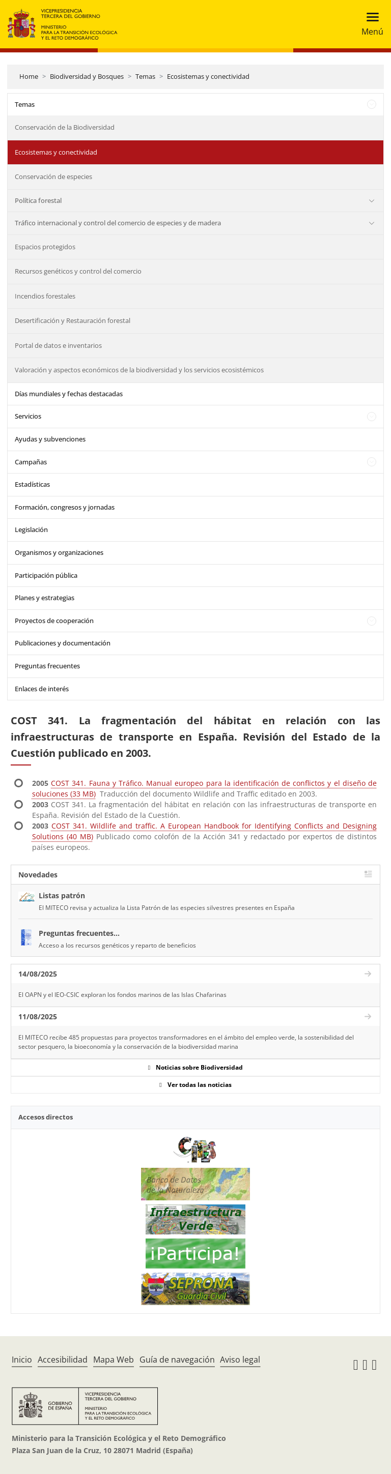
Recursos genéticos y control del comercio (78, 271)
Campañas (31, 461)
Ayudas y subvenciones (50, 439)
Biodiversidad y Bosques (87, 76)
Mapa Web (113, 1359)
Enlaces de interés (42, 688)
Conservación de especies (53, 176)
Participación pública (46, 575)
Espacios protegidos (45, 246)
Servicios (28, 416)
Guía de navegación (177, 1359)
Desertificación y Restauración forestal (72, 320)
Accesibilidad (63, 1359)
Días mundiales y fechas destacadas (69, 393)
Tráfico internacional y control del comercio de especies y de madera (118, 222)
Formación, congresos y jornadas (65, 507)
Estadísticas (32, 484)
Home (28, 76)
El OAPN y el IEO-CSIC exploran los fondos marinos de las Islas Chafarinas (122, 994)
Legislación (31, 529)
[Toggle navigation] (369, 24)
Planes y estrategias (44, 597)
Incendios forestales (45, 296)
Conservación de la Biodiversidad (65, 127)
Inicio (22, 1359)
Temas (145, 76)
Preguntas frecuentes (47, 665)
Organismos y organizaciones (59, 552)
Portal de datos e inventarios (58, 345)
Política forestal (38, 200)
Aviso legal (240, 1359)
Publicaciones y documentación (62, 642)
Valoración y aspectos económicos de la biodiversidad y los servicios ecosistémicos (139, 369)
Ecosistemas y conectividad (208, 76)
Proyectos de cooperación (54, 620)
